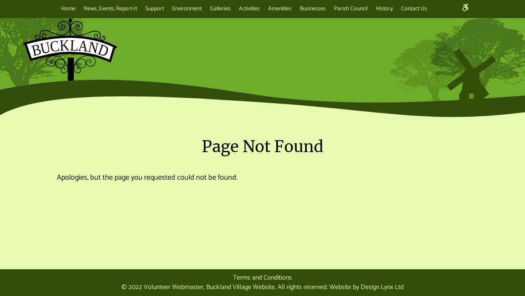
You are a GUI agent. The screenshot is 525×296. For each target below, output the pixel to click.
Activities (249, 9)
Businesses (313, 9)
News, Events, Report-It (110, 9)
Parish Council (351, 9)
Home (68, 9)
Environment (187, 9)
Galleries (220, 9)
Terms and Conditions (262, 277)
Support (154, 9)
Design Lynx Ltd (382, 287)
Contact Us (414, 9)
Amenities (280, 9)
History (384, 9)
